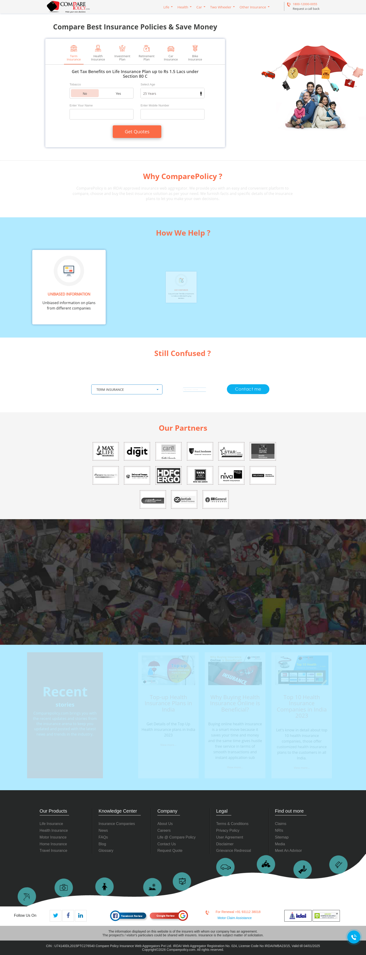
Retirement (146, 53)
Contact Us (166, 844)
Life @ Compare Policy (176, 837)
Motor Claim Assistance (235, 918)
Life (166, 7)
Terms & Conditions (232, 824)
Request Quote (170, 851)
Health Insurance (54, 830)
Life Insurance (51, 824)
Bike (195, 53)
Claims (280, 824)
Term (74, 53)
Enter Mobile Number (155, 105)
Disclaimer (225, 844)
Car (199, 7)
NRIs (279, 830)
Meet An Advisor (288, 851)
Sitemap (282, 837)
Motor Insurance (53, 837)
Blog (102, 844)
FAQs (103, 837)
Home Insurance (53, 844)
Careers (164, 830)
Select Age (148, 84)
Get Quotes (137, 131)
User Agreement (229, 837)
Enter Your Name (81, 105)
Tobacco (75, 84)
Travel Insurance (53, 851)
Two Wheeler (220, 7)
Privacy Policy (227, 830)
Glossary (106, 851)
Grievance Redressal (233, 851)
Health (182, 7)
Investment (122, 53)
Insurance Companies (117, 824)
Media (280, 844)
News (103, 830)
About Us (165, 824)
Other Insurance (252, 7)
